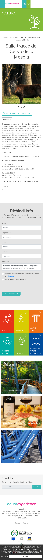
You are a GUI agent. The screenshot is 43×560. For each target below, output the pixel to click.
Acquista (7, 119)
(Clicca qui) (4, 556)
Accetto (25, 556)
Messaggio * (6, 261)
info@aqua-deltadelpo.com (22, 516)
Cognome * (6, 233)
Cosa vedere (10, 364)
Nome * (5, 223)
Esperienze (14, 37)
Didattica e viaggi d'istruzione (35, 350)
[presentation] (19, 287)
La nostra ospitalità (13, 399)
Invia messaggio (11, 293)
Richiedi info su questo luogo (17, 113)
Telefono (5, 252)
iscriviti (36, 487)
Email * (4, 242)
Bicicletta (6, 330)
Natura (23, 37)
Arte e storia (33, 329)
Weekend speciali (6, 352)
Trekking (20, 330)
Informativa (10, 276)
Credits (25, 523)
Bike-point (8, 433)
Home (5, 37)
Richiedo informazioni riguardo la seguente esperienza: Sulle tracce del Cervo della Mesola (21, 267)
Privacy (18, 523)
